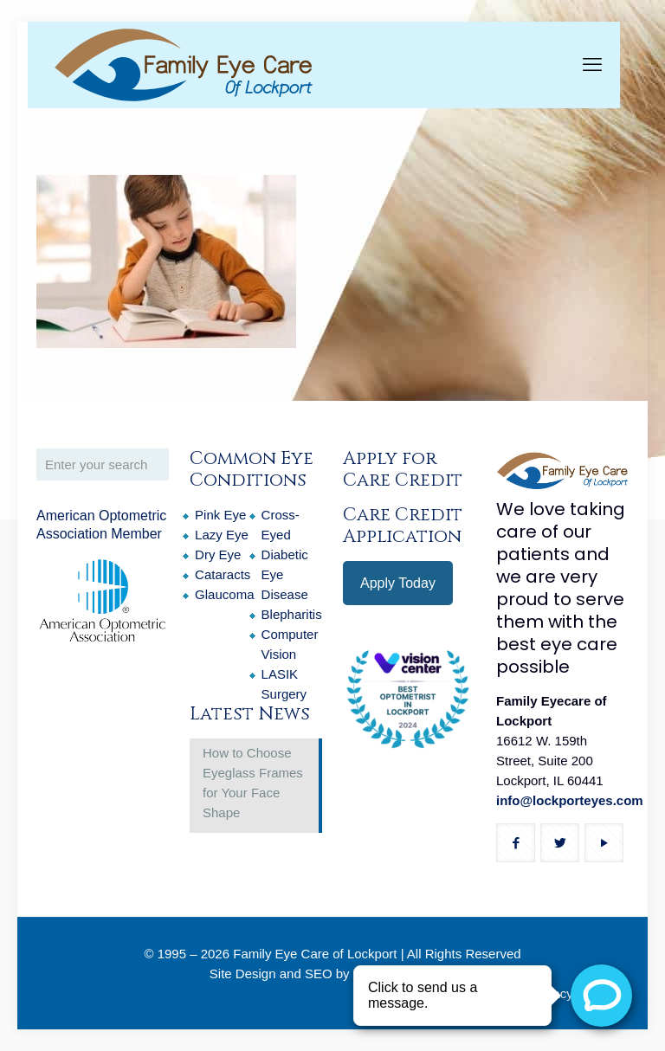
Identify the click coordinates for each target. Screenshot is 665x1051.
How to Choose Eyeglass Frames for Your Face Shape (253, 782)
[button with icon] (515, 842)
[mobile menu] (592, 65)
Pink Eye (220, 514)
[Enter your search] (102, 464)
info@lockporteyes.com (569, 800)
